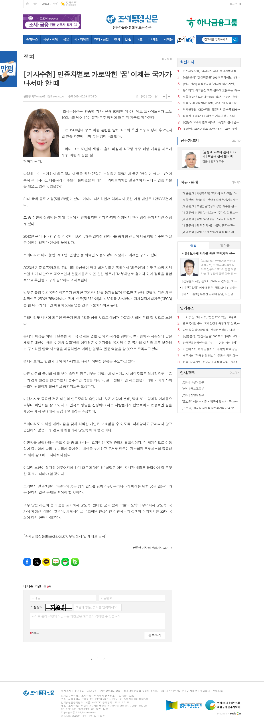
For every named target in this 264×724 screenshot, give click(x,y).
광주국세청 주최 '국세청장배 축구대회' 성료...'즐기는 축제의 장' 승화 (212, 323)
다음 (103, 658)
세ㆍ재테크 (81, 39)
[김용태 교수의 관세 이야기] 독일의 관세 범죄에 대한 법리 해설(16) (212, 122)
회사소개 (66, 691)
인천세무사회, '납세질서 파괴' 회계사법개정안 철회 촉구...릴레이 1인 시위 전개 (212, 71)
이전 (91, 658)
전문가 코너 (190, 140)
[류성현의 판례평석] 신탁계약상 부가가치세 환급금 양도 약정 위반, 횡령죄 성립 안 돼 (209, 200)
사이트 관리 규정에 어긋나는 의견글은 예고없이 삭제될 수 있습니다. (76, 616)
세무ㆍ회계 (50, 39)
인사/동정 (187, 372)
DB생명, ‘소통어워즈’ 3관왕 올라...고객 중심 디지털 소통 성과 (212, 129)
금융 (66, 39)
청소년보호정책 (141, 691)
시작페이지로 (27, 4)
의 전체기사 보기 (151, 548)
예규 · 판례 (189, 182)
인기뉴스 (187, 308)
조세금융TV (185, 39)
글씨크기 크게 (164, 96)
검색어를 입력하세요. (216, 39)
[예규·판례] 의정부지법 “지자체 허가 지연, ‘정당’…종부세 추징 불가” (212, 84)
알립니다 (218, 691)
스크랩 (156, 96)
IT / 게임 (153, 39)
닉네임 (36, 597)
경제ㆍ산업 (101, 39)
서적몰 (168, 39)
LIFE (128, 39)
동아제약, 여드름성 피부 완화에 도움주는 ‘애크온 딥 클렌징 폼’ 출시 (212, 90)
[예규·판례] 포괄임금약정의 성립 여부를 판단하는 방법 (209, 206)
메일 (143, 96)
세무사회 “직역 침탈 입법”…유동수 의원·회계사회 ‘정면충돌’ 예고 (212, 356)
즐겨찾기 (35, 4)
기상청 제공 (71, 5)
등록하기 (154, 635)
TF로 (139, 39)
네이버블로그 (56, 562)
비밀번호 (106, 597)
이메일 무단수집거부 (172, 691)
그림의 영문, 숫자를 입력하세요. (96, 607)
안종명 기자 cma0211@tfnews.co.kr (43, 96)
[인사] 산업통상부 (193, 395)
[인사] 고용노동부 (193, 382)
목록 (136, 96)
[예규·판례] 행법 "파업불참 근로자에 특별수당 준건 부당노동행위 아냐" (209, 219)
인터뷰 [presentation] (224, 245)
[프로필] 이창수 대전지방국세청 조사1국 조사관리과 (210, 401)
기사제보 (192, 691)
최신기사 (187, 62)
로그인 (233, 3)
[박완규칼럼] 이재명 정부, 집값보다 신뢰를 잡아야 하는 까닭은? (210, 287)
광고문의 (79, 691)
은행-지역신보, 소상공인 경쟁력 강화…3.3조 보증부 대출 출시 (212, 362)
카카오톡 (46, 562)
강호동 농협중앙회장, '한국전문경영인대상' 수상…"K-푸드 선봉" (212, 330)
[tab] (193, 245)
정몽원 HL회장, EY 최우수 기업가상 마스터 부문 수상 (212, 116)
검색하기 (235, 40)
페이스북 (27, 562)
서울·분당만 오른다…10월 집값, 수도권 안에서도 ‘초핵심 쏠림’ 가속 (212, 97)
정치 (117, 39)
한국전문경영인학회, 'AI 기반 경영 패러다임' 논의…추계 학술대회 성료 (212, 343)
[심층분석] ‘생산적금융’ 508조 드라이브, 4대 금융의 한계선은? (212, 77)
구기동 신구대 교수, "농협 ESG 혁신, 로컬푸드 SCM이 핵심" (212, 317)
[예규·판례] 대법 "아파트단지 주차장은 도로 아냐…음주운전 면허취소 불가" (209, 212)
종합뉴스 (32, 39)
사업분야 (92, 691)
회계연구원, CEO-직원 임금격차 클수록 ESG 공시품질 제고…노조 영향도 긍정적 (212, 109)
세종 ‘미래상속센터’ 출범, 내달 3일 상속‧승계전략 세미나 (212, 103)
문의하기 (205, 691)
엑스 (37, 562)
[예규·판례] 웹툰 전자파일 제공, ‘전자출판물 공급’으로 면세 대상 (209, 225)
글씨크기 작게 (169, 96)
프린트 (150, 96)
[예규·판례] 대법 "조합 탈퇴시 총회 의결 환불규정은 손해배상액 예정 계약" (209, 232)
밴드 (75, 562)
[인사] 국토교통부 (193, 388)
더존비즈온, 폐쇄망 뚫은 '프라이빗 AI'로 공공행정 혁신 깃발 (212, 349)
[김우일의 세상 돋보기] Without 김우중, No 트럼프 (210, 281)
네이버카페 (65, 562)
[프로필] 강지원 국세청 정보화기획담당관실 (208, 408)
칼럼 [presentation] (193, 245)
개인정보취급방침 (110, 691)
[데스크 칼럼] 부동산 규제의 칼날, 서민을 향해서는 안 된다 (210, 294)
